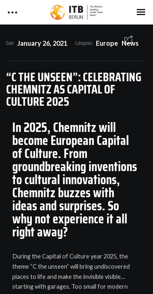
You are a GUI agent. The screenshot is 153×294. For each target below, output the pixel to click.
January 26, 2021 (42, 43)
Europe (107, 43)
